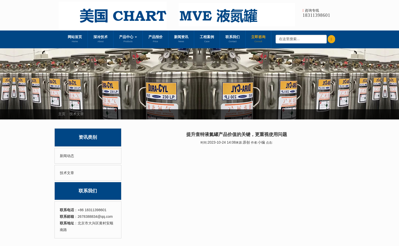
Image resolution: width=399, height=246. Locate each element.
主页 (61, 114)
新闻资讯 (181, 39)
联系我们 (232, 39)
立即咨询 (258, 39)
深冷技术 (100, 39)
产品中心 (128, 39)
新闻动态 (67, 156)
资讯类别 (88, 137)
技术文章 (76, 114)
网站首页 (75, 39)
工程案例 (207, 39)
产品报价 (155, 39)
